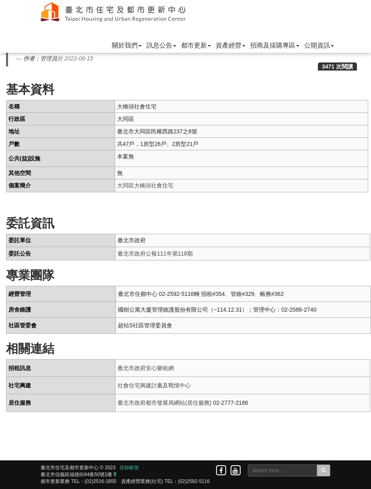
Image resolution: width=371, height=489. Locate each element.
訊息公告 (161, 45)
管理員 (48, 58)
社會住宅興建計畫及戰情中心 (154, 385)
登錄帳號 (129, 467)
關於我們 (127, 45)
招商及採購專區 (274, 45)
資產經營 (230, 45)
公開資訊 (319, 45)
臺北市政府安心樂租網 (145, 368)
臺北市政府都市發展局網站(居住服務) (164, 403)
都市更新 (196, 45)
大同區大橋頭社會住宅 (145, 185)
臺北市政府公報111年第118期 (155, 253)
